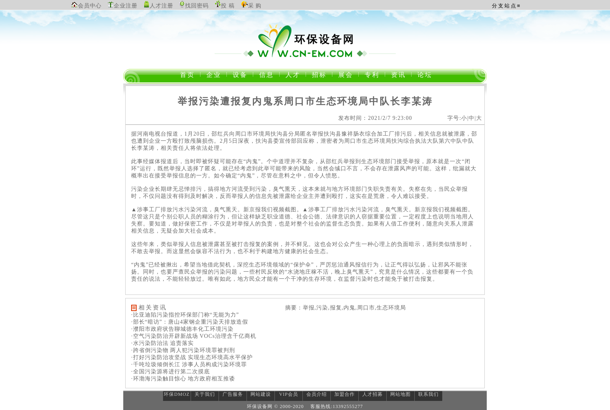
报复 (255, 244)
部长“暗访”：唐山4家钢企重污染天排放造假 (190, 322)
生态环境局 (391, 308)
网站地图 (400, 394)
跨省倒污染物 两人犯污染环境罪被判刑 (184, 350)
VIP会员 (288, 394)
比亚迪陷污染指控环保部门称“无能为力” (186, 315)
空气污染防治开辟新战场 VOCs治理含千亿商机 (195, 336)
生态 (368, 141)
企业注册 (125, 6)
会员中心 (90, 6)
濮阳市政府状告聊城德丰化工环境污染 (183, 329)
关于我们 (205, 394)
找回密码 (197, 6)
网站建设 (260, 394)
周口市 (244, 134)
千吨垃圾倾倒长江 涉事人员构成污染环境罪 (190, 364)
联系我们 (428, 394)
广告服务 (232, 394)
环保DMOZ (176, 394)
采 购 (255, 6)
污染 (137, 189)
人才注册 (161, 6)
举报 (318, 134)
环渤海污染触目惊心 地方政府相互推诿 (184, 379)
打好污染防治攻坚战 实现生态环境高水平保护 (193, 357)
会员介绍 (316, 394)
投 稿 (228, 6)
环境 (259, 134)
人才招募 (372, 394)
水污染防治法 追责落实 (163, 343)
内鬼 (252, 161)
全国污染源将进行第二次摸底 (171, 372)
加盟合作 (344, 394)
